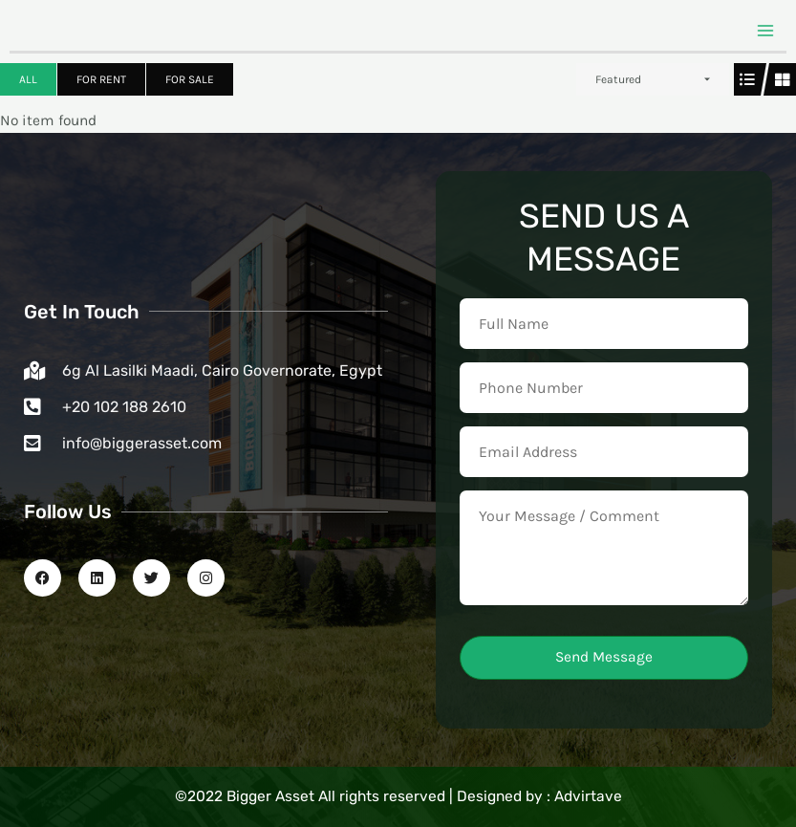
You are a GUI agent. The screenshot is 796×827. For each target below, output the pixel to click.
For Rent (101, 79)
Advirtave (588, 796)
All (28, 79)
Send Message (604, 656)
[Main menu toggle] (765, 30)
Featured (618, 79)
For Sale (189, 79)
